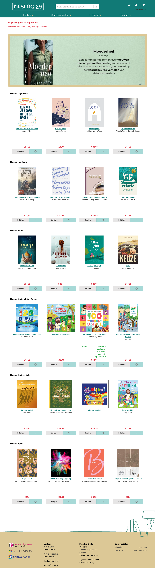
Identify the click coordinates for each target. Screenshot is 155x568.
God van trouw (60, 129)
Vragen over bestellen (88, 555)
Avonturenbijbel (27, 410)
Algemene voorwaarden (89, 560)
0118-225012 (49, 557)
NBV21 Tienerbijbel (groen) (61, 479)
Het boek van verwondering (61, 410)
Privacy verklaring (86, 562)
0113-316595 (49, 550)
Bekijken (20, 151)
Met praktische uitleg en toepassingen (128, 479)
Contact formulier (51, 561)
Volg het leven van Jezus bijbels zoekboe (128, 335)
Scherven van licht (27, 266)
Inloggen (83, 547)
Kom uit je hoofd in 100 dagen (27, 129)
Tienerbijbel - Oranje (94, 479)
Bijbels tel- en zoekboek (61, 334)
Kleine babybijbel (128, 410)
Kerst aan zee (61, 266)
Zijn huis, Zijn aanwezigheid (60, 197)
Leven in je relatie (127, 197)
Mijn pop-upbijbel (94, 410)
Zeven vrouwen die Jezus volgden (26, 197)
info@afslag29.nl (51, 565)
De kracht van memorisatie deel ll (94, 197)
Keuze (128, 266)
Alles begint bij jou (94, 266)
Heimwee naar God (128, 129)
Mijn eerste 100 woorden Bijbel (94, 334)
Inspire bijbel (27, 479)
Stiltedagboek (94, 129)
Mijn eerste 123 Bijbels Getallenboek (27, 334)
